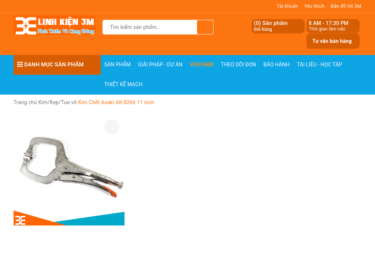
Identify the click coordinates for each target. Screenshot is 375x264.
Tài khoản (287, 6)
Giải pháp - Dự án (160, 64)
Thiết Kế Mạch (123, 84)
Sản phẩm (117, 64)
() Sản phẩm (271, 26)
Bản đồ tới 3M (346, 6)
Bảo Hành (276, 64)
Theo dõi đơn (238, 64)
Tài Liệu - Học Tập (319, 64)
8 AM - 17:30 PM (329, 23)
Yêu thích (314, 6)
